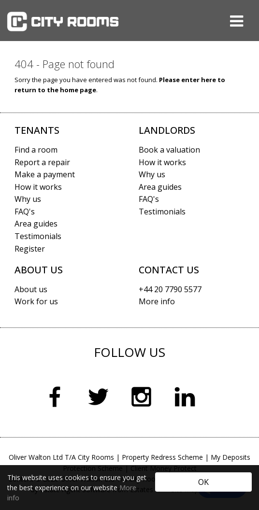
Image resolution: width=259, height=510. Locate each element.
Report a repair (42, 162)
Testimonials (37, 236)
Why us (27, 199)
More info (157, 301)
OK (203, 482)
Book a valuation (169, 149)
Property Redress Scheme (162, 457)
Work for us (36, 301)
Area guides (36, 223)
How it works (38, 187)
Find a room (36, 149)
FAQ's (24, 211)
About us (30, 289)
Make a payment (44, 174)
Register (29, 248)
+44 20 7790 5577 (170, 289)
